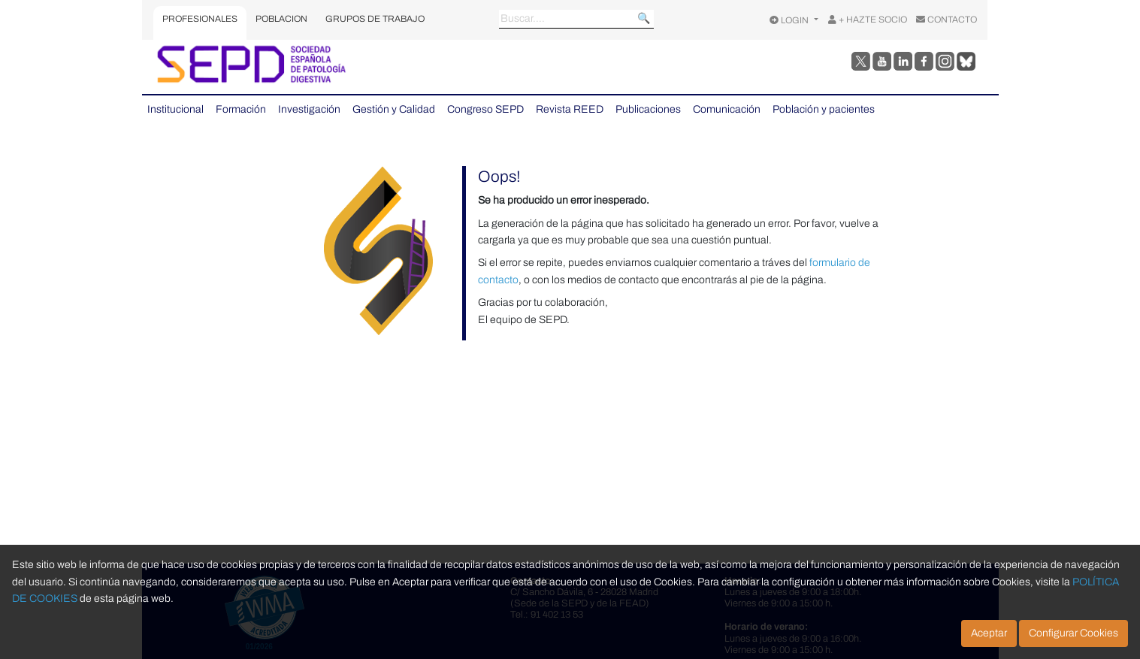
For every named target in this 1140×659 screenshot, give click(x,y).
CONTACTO (946, 19)
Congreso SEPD (485, 109)
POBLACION (281, 19)
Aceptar (989, 633)
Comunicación (727, 109)
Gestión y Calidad (393, 109)
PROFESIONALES (199, 19)
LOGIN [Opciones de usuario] (790, 20)
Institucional (175, 109)
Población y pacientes (824, 109)
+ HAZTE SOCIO (867, 19)
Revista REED (569, 109)
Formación (241, 109)
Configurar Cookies (1073, 633)
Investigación (309, 109)
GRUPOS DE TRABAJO (375, 19)
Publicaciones (648, 109)
